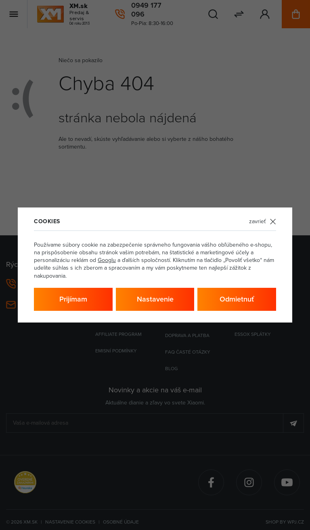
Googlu (107, 260)
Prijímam (73, 299)
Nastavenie (155, 299)
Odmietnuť (237, 299)
